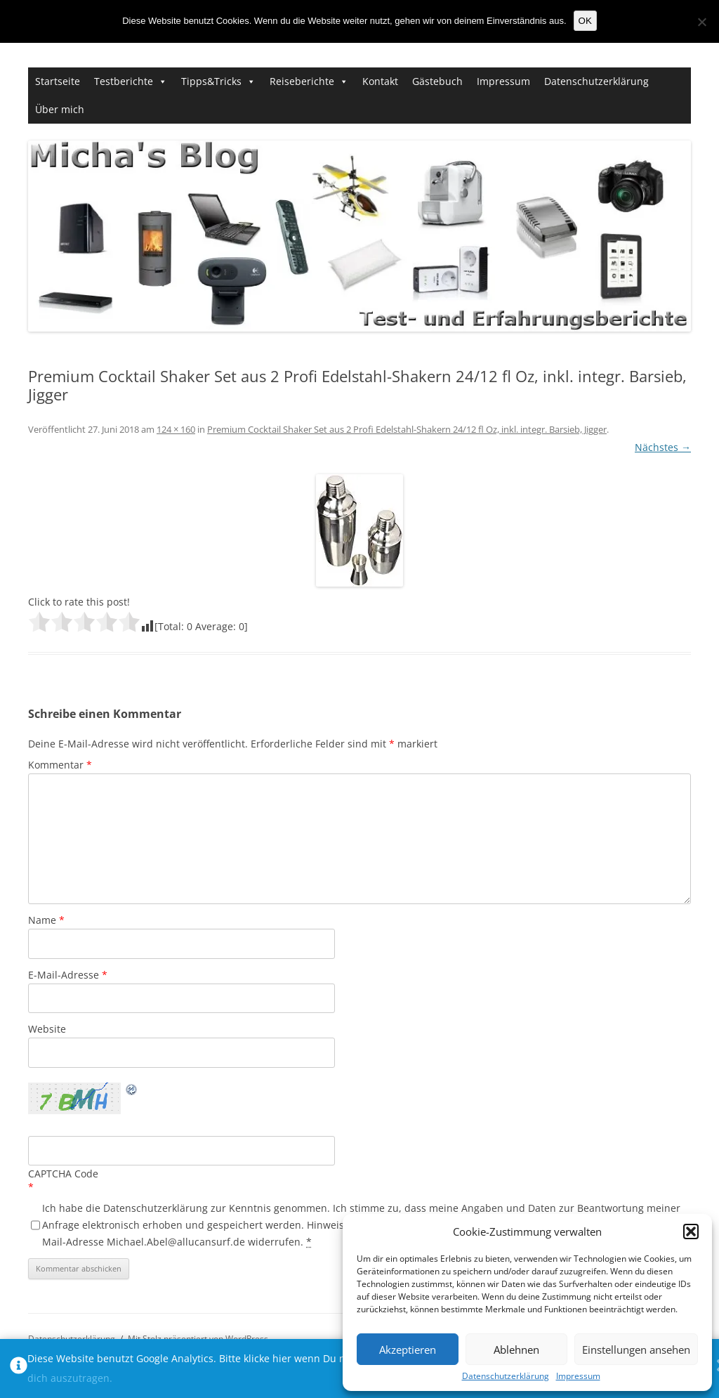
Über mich (59, 109)
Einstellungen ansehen (636, 1350)
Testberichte (123, 81)
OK (585, 20)
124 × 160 (176, 429)
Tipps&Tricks (211, 81)
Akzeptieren (407, 1350)
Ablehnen (516, 1350)
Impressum (578, 1376)
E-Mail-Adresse (67, 974)
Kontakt (380, 81)
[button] (691, 1231)
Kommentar (60, 764)
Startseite (57, 81)
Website (47, 1029)
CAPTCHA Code (63, 1173)
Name (46, 920)
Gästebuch (437, 81)
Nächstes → (663, 447)
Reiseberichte (302, 81)
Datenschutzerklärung (505, 1376)
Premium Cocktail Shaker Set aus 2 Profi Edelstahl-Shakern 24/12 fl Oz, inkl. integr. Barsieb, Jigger (407, 429)
